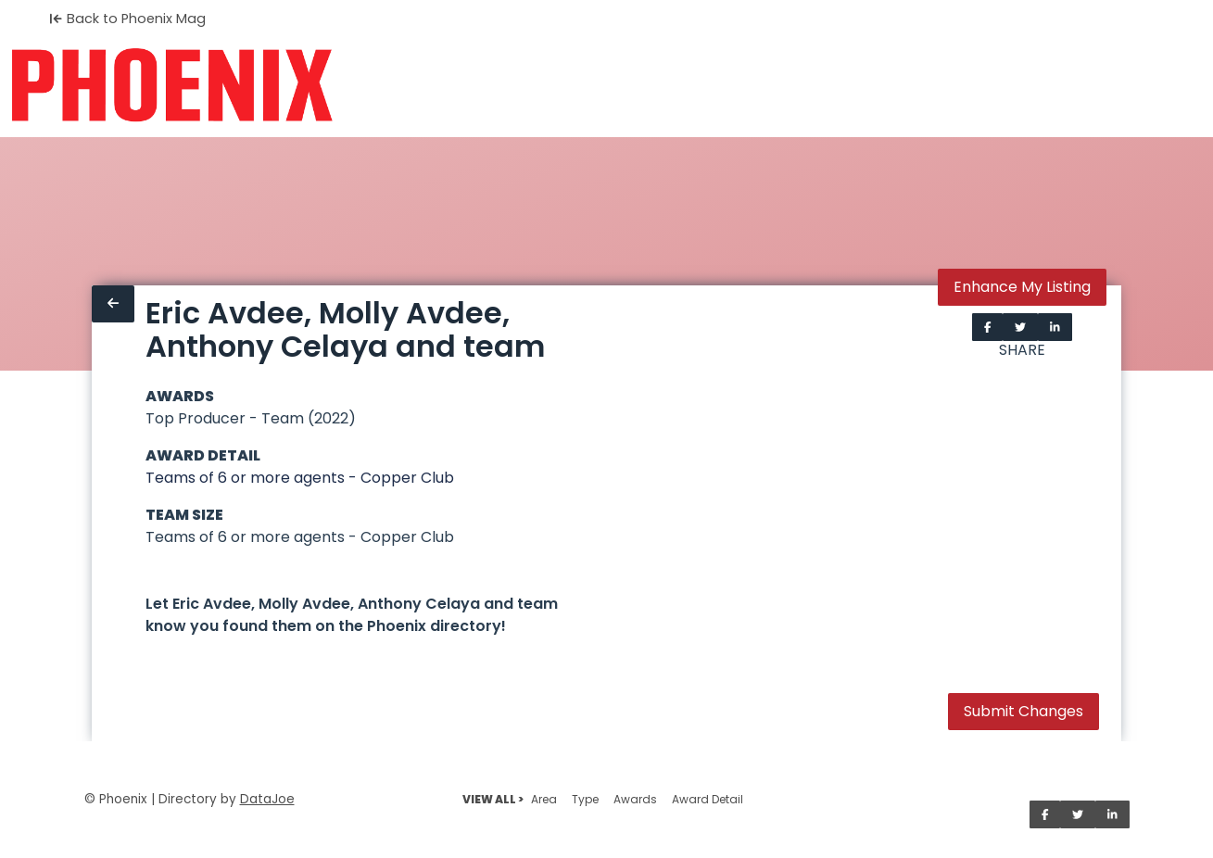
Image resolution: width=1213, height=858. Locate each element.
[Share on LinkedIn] (1055, 327)
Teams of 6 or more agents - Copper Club (299, 477)
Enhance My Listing (1022, 286)
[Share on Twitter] (1020, 327)
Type (585, 799)
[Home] (172, 85)
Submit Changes (1023, 711)
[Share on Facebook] (988, 327)
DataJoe (267, 799)
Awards (635, 799)
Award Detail (707, 799)
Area (544, 799)
